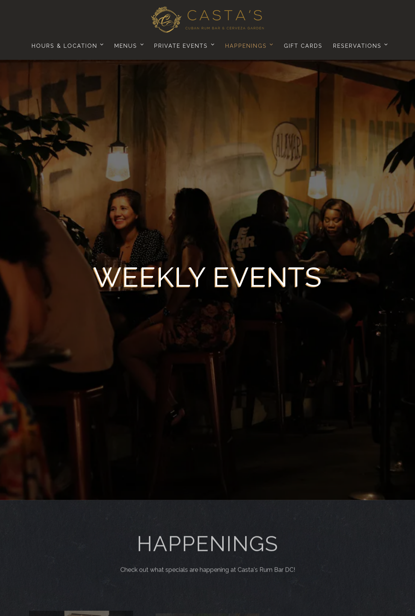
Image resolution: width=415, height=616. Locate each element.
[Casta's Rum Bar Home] (207, 19)
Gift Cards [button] (303, 45)
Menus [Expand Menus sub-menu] (127, 45)
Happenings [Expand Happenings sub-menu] (248, 45)
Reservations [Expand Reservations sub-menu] (359, 45)
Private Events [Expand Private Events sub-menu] (183, 45)
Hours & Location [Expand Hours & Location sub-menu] (66, 45)
